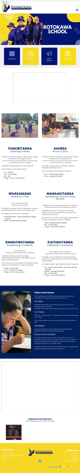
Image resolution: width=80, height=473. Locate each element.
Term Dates (74, 454)
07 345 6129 (10, 453)
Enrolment (75, 458)
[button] (5, 2)
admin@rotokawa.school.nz (14, 455)
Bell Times (75, 456)
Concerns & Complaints (70, 460)
